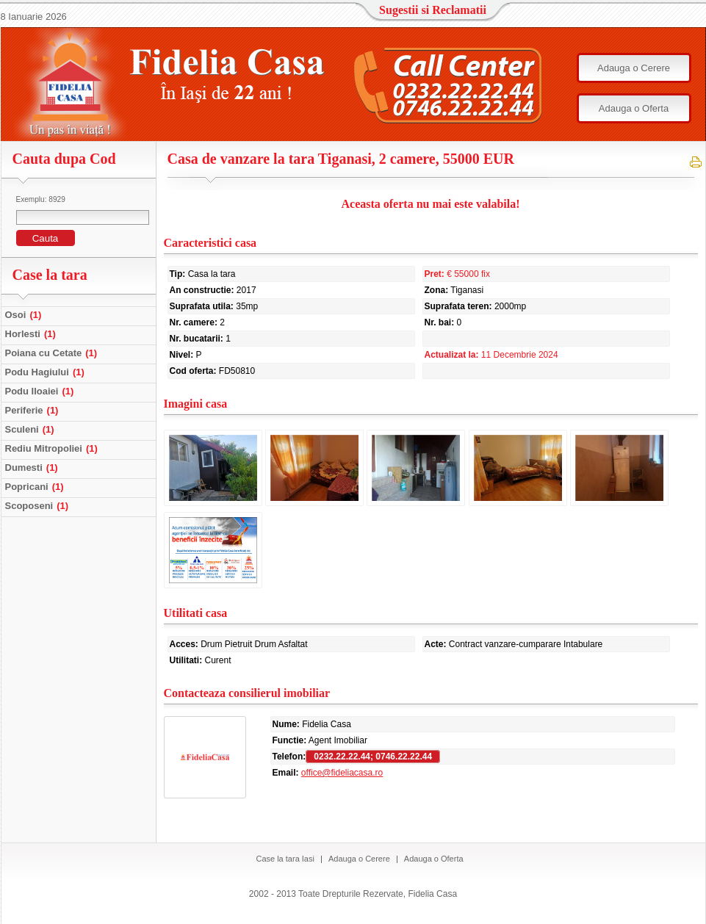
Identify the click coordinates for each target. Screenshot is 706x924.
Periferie (33, 410)
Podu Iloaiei (41, 391)
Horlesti (32, 333)
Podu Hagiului (46, 372)
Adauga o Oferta (634, 108)
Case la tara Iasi (285, 858)
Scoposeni (39, 505)
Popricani (36, 486)
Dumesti (33, 467)
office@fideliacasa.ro (342, 773)
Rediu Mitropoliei (53, 448)
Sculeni (31, 429)
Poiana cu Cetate (53, 352)
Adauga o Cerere (633, 67)
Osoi (25, 314)
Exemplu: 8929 (40, 199)
